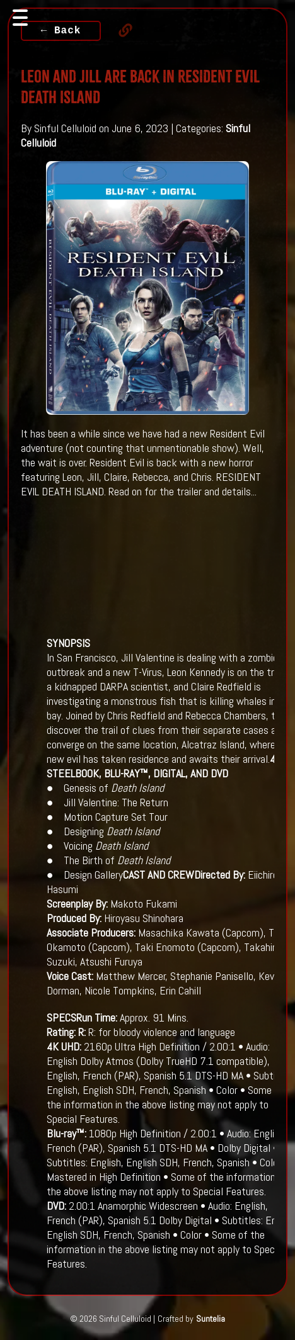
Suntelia (210, 1318)
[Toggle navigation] (20, 17)
